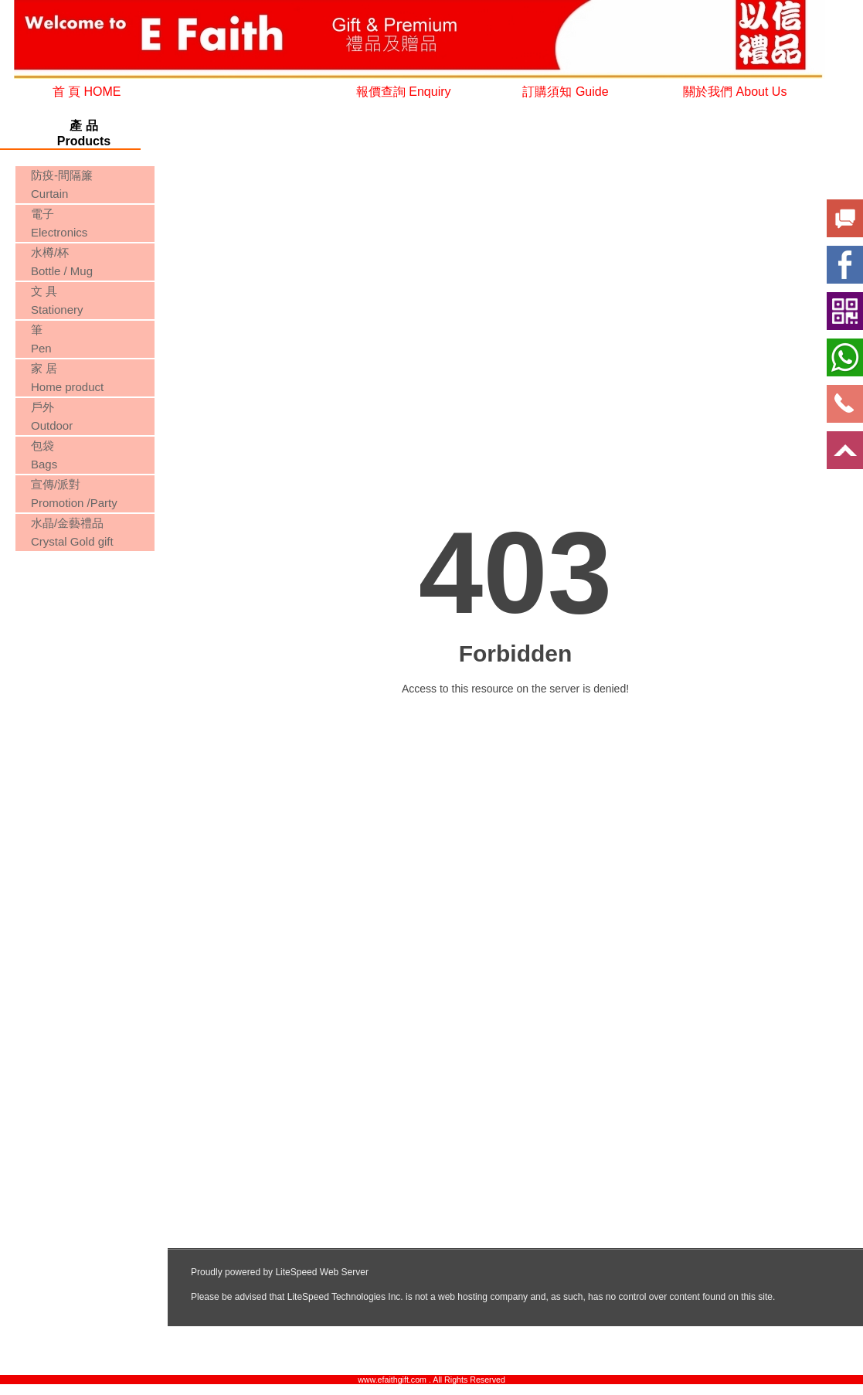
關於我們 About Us (735, 91)
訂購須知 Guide (565, 91)
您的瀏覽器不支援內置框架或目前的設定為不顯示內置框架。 (84, 613)
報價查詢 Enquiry (403, 91)
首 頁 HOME (87, 91)
